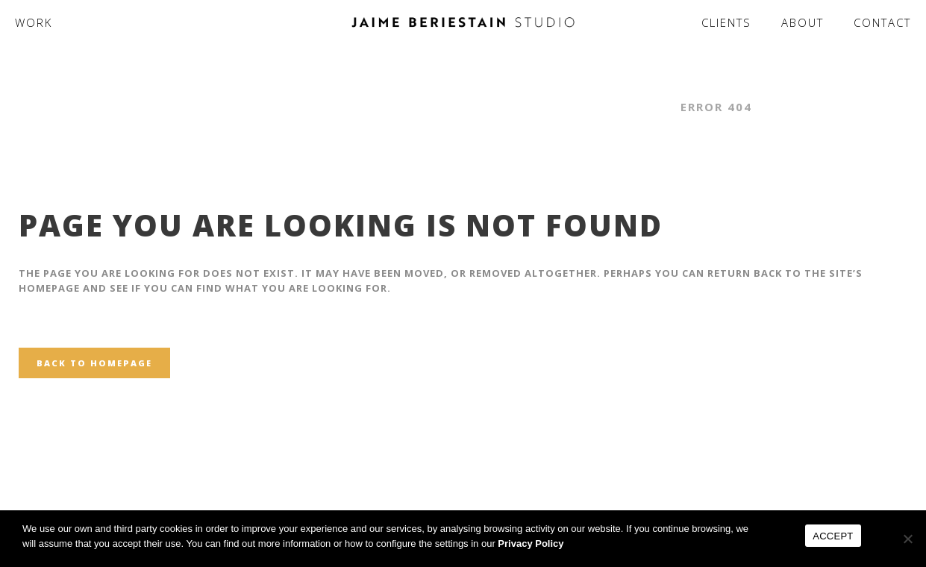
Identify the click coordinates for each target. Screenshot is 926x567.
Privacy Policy (530, 543)
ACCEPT (833, 536)
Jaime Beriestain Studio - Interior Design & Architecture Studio (420, 106)
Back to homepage (94, 363)
